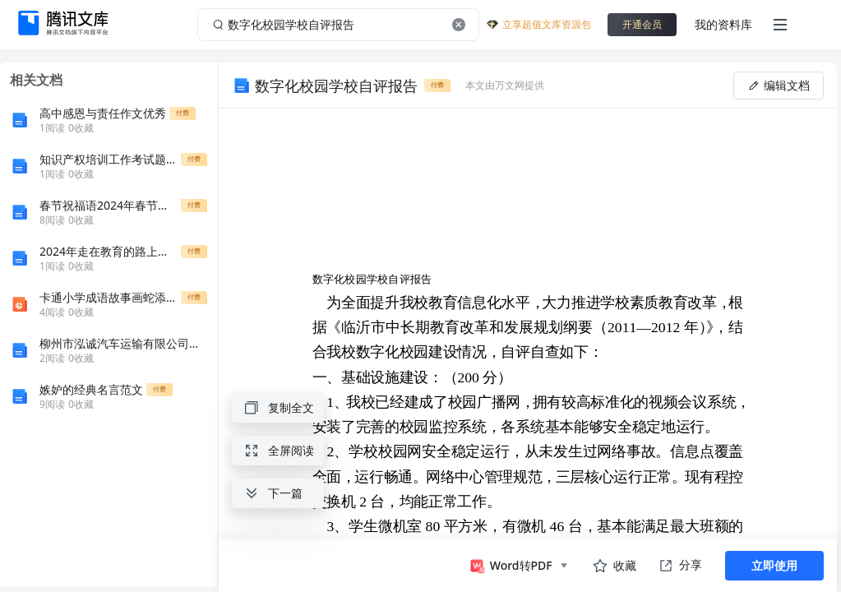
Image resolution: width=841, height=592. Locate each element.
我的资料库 (723, 24)
